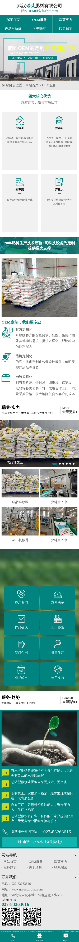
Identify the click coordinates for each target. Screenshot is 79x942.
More (69, 411)
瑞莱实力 (65, 20)
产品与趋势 (13, 29)
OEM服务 (39, 20)
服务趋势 (10, 868)
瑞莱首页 (13, 20)
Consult (69, 701)
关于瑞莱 (39, 29)
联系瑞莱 (65, 29)
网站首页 (32, 85)
